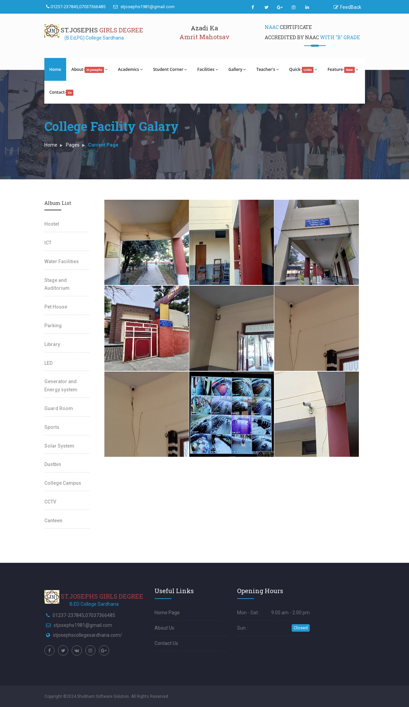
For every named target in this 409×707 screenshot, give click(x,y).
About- (89, 69)
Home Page (167, 612)
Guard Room (58, 408)
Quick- (303, 69)
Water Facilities (61, 261)
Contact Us (166, 643)
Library (52, 344)
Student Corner (170, 69)
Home (55, 69)
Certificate (288, 27)
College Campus (62, 483)
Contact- (61, 92)
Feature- (343, 69)
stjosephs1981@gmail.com (144, 6)
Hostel (51, 224)
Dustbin (52, 464)
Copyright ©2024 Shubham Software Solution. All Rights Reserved (106, 696)
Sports (51, 427)
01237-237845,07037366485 (75, 6)
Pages (72, 145)
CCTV (50, 502)
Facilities (207, 69)
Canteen (53, 520)
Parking (53, 325)
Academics (130, 69)
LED (48, 363)
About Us (164, 628)
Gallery (237, 69)
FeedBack (347, 7)
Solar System (59, 446)
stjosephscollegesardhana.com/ (87, 635)
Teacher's (267, 69)
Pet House (55, 307)
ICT (48, 242)
